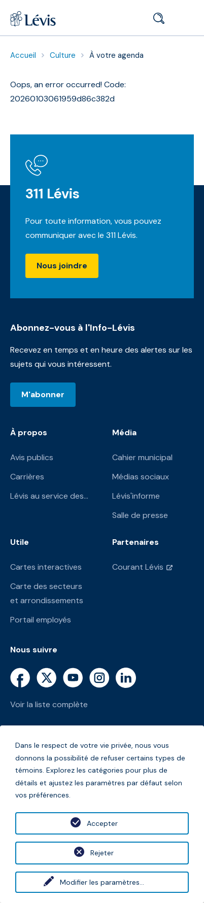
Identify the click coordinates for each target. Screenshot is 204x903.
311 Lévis (52, 193)
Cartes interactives (46, 567)
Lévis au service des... (49, 496)
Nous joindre (62, 265)
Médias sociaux (140, 476)
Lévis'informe (136, 496)
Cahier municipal (142, 457)
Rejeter (102, 852)
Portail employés (40, 619)
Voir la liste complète (49, 704)
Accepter (102, 823)
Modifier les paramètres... (102, 882)
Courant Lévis (137, 567)
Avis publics (31, 457)
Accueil (23, 55)
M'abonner (42, 394)
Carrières (27, 476)
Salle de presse (140, 515)
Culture (63, 55)
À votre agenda (116, 55)
